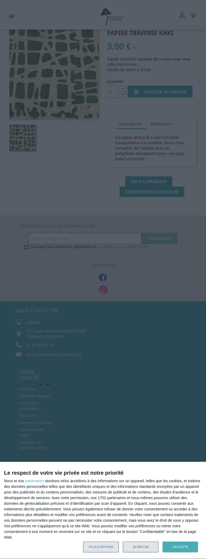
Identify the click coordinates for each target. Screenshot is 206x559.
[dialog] (103, 510)
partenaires (34, 481)
